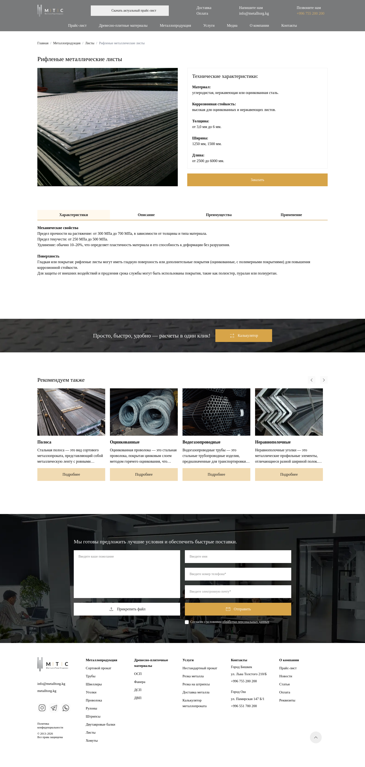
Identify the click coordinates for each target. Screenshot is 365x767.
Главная (42, 43)
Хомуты (92, 740)
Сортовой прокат (98, 668)
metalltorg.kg (46, 691)
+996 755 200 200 (310, 13)
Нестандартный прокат (199, 668)
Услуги (209, 25)
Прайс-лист (77, 25)
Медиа (232, 25)
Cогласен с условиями (229, 622)
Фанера (139, 682)
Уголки (91, 692)
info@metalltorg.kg (254, 13)
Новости (285, 676)
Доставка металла (195, 692)
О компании (259, 25)
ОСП (138, 674)
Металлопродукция (175, 25)
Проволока (94, 700)
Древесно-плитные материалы (123, 25)
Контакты (289, 25)
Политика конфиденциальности (50, 725)
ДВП (137, 698)
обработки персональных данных (245, 622)
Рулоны (91, 708)
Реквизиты (287, 700)
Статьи (284, 684)
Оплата (202, 13)
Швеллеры (94, 684)
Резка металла (193, 676)
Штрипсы (93, 716)
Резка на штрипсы (196, 684)
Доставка (203, 8)
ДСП (137, 690)
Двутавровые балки (100, 724)
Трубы (91, 676)
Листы (89, 43)
